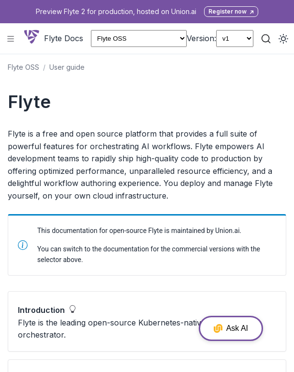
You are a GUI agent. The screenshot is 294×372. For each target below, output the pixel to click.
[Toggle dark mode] (283, 39)
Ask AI (231, 328)
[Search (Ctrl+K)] (266, 38)
